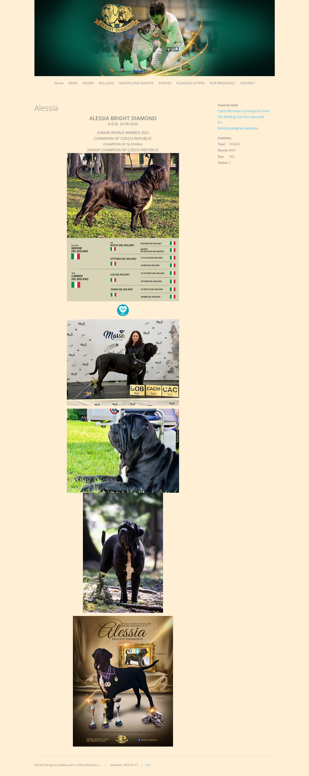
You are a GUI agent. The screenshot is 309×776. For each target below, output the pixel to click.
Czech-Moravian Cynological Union (244, 111)
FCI (220, 122)
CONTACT (247, 83)
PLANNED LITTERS (190, 83)
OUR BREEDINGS (222, 83)
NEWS (73, 83)
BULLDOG (106, 83)
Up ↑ (149, 765)
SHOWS (88, 83)
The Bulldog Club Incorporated (241, 117)
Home (58, 83)
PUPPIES (165, 83)
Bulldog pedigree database (238, 128)
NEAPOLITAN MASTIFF (136, 83)
